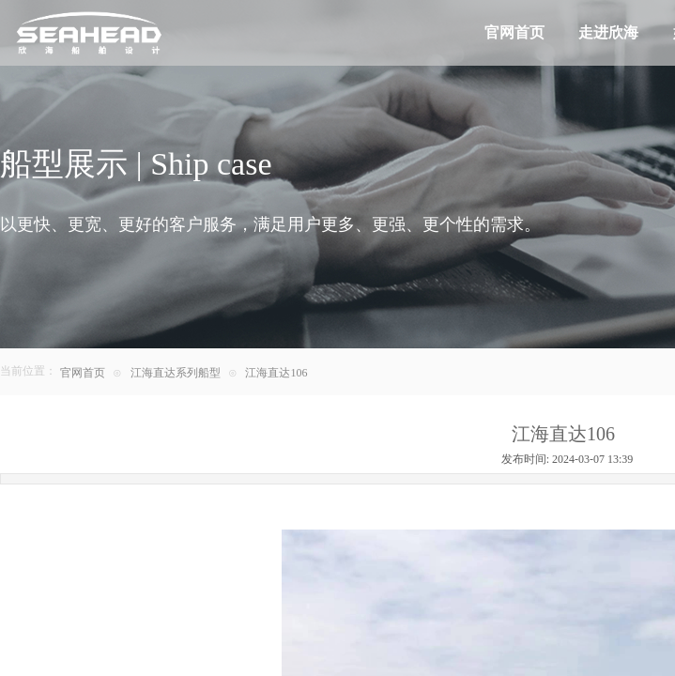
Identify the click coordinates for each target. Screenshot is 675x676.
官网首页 (82, 372)
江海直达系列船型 (175, 372)
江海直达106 (276, 372)
